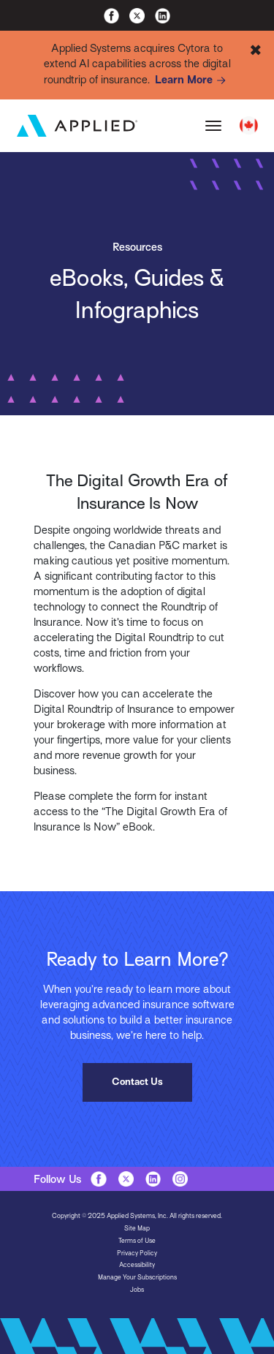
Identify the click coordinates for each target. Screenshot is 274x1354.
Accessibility (137, 1264)
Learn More (192, 80)
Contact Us (137, 1081)
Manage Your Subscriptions (137, 1277)
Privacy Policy (137, 1253)
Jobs (137, 1289)
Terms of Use (137, 1240)
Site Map (137, 1228)
